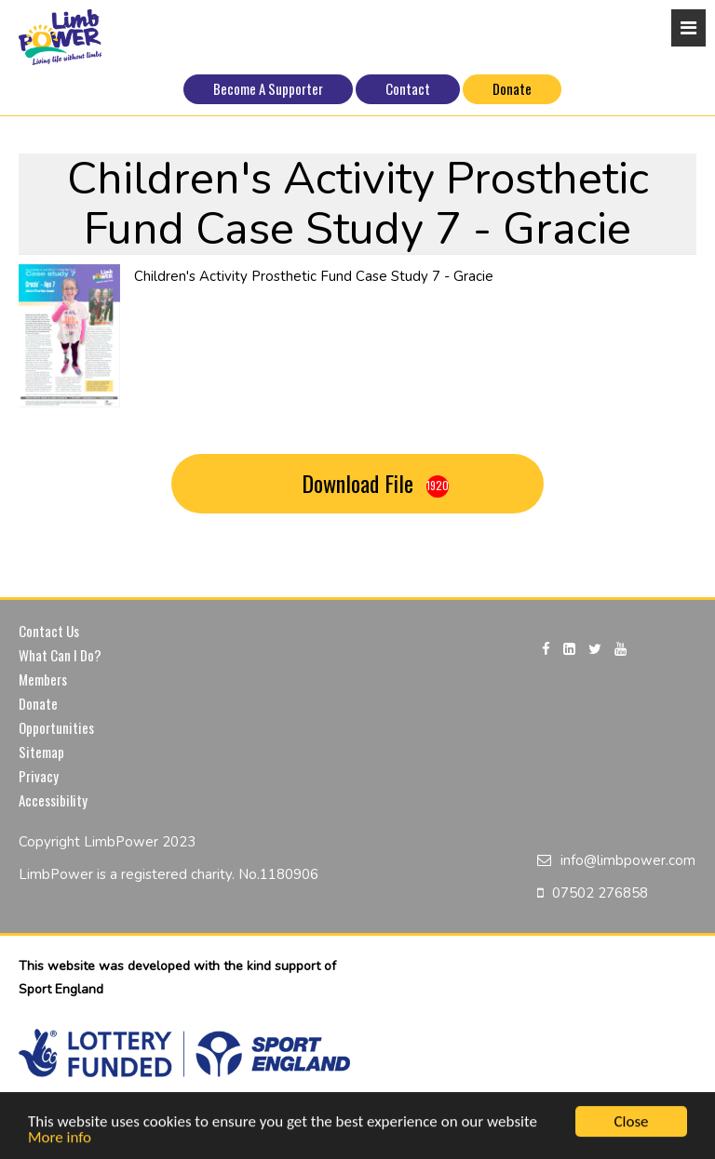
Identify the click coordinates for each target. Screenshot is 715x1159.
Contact (407, 88)
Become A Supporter (268, 88)
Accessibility (53, 800)
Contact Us (49, 630)
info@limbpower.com (627, 860)
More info (59, 1139)
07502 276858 (600, 893)
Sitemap (41, 751)
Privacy (39, 776)
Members (43, 679)
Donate (512, 88)
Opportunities (56, 727)
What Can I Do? (60, 655)
